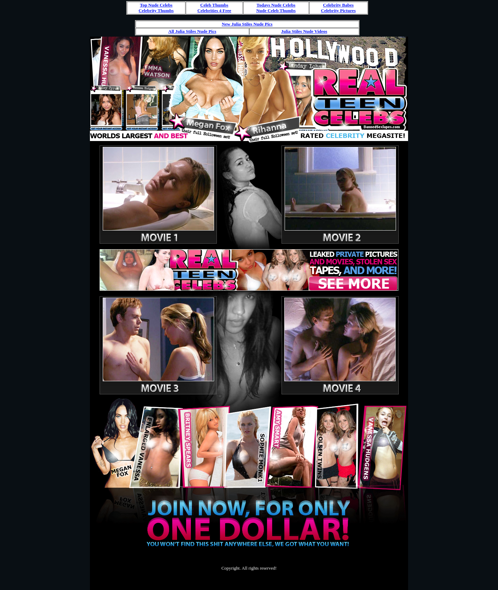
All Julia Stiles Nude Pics (192, 31)
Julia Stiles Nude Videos (304, 31)
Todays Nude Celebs (276, 5)
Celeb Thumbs (214, 5)
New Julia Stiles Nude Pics (247, 24)
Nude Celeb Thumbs (276, 10)
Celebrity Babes (338, 5)
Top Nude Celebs (156, 5)
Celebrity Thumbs (156, 10)
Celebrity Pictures (338, 10)
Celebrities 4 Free (214, 10)
